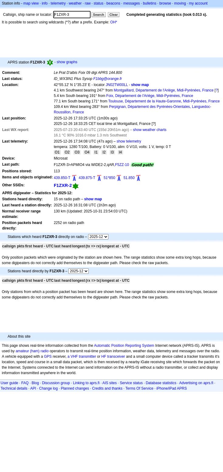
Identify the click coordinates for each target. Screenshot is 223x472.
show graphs (67, 62)
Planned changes (75, 388)
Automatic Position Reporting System (124, 345)
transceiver (116, 356)
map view (31, 3)
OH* (113, 22)
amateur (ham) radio (32, 351)
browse (165, 3)
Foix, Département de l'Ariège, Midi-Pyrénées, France (149, 96)
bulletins (149, 3)
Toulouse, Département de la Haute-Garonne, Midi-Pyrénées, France (164, 101)
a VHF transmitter (81, 356)
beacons (113, 3)
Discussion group (56, 383)
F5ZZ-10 (122, 165)
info (44, 3)
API (33, 388)
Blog (35, 383)
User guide (9, 383)
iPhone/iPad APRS (171, 388)
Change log (48, 388)
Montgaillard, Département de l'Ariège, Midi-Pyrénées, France (164, 90)
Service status (131, 383)
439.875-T (87, 178)
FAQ (25, 383)
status (98, 3)
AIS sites (109, 383)
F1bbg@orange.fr (107, 79)
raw (88, 3)
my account (198, 3)
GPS (48, 356)
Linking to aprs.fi (86, 383)
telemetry (58, 3)
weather (75, 3)
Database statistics (161, 383)
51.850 (129, 178)
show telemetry (129, 141)
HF (103, 356)
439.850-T (62, 178)
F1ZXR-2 (63, 185)
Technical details (14, 388)
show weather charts (149, 130)
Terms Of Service (139, 388)
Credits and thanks (107, 388)
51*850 (109, 178)
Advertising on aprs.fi (196, 383)
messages (131, 3)
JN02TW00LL (117, 85)
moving (180, 3)
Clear (113, 14)
